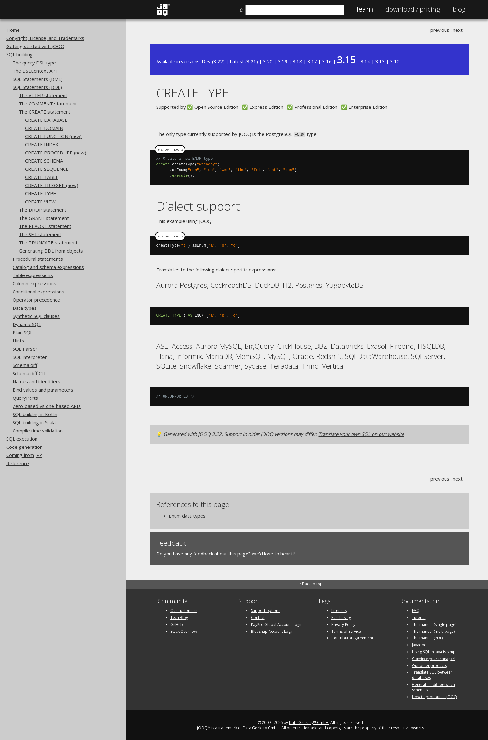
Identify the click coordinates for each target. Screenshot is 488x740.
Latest (237, 61)
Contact (258, 617)
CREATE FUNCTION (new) (53, 136)
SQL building (19, 54)
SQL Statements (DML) (38, 79)
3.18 (297, 61)
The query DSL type (34, 62)
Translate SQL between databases (432, 674)
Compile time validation (38, 430)
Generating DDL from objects (51, 251)
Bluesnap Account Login (272, 630)
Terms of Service (346, 630)
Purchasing (341, 617)
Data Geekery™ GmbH (309, 722)
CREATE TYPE (40, 193)
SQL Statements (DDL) (37, 87)
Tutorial (419, 617)
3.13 (380, 61)
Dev (206, 61)
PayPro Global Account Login (276, 623)
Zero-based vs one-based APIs (47, 406)
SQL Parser (25, 349)
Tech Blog (179, 617)
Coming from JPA (24, 455)
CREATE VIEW (40, 201)
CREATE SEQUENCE (47, 169)
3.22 (218, 61)
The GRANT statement (44, 218)
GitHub (176, 623)
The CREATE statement (44, 111)
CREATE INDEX (41, 144)
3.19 (282, 61)
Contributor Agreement (352, 637)
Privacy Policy (343, 623)
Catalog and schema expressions (48, 267)
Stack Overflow (183, 630)
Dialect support (198, 205)
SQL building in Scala (34, 422)
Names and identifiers (36, 381)
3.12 (395, 61)
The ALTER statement (43, 95)
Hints (18, 340)
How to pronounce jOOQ (434, 696)
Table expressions (33, 275)
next (458, 30)
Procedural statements (38, 259)
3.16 (327, 61)
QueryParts (25, 398)
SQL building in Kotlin (35, 414)
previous (439, 30)
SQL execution (21, 439)
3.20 (268, 61)
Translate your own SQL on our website (361, 433)
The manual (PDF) (427, 637)
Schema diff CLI (29, 373)
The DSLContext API (35, 71)
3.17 (312, 61)
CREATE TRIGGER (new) (51, 185)
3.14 (365, 61)
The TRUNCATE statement (48, 242)
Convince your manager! (433, 658)
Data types (25, 308)
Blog (459, 9)
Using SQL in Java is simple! (436, 651)
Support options (265, 610)
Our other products (429, 665)
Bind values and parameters (43, 390)
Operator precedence (36, 300)
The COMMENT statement (48, 103)
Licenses (339, 610)
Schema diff (25, 365)
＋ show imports (170, 149)
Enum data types (187, 515)
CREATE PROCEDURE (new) (55, 152)
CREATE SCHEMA (44, 161)
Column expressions (34, 283)
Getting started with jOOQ (35, 46)
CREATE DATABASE (46, 120)
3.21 (251, 61)
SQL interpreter (30, 357)
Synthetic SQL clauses (36, 316)
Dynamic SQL (27, 324)
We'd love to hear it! (273, 553)
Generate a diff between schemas (433, 686)
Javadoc (419, 644)
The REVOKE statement (45, 226)
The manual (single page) (434, 623)
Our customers (183, 610)
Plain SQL (23, 332)
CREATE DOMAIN (44, 128)
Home (13, 30)
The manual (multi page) (433, 630)
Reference (17, 463)
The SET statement (40, 234)
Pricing (412, 9)
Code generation (24, 447)
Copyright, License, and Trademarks (45, 38)
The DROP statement (42, 210)
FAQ (415, 610)
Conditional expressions (38, 291)
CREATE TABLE (41, 177)
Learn (365, 9)
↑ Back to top (311, 583)
